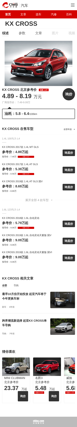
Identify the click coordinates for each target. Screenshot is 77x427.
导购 (16, 285)
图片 (55, 33)
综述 (5, 33)
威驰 (69, 378)
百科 (69, 14)
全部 (4, 285)
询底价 (68, 152)
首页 (8, 14)
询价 (68, 94)
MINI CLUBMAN (14, 378)
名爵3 (38, 378)
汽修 (54, 14)
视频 (71, 33)
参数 (22, 33)
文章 (23, 14)
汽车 (24, 5)
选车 (38, 14)
